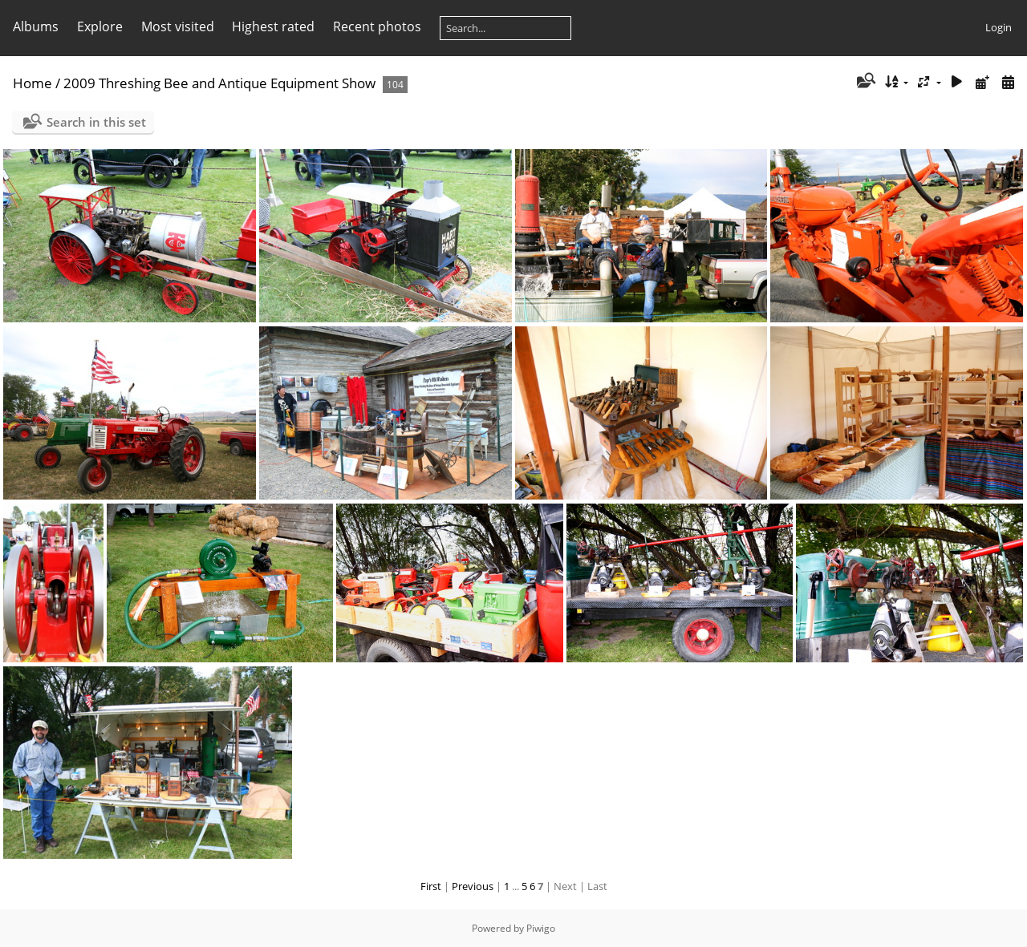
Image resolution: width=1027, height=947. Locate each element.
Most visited (177, 26)
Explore (100, 26)
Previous (472, 886)
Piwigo (540, 928)
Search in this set (96, 122)
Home (32, 83)
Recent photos (377, 26)
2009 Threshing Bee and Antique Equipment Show (219, 83)
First (430, 886)
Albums (36, 26)
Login (998, 27)
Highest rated (273, 26)
